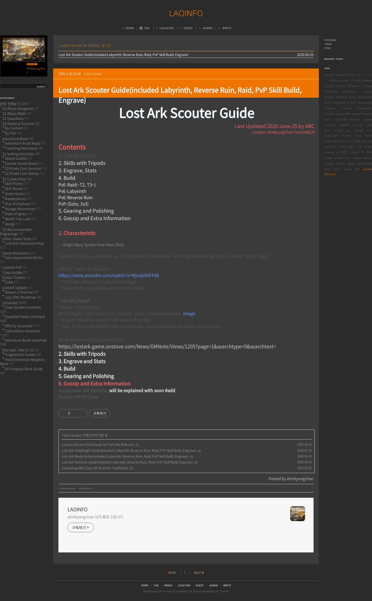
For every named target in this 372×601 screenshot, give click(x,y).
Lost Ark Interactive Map (22, 245)
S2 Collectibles (17, 178)
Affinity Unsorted (22, 325)
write (227, 585)
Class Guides (93, 74)
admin (213, 585)
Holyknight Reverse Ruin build (347, 136)
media (168, 585)
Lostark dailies (361, 158)
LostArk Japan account (340, 75)
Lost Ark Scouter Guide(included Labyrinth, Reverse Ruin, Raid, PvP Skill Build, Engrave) (123, 54)
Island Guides (18, 158)
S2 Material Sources (21, 123)
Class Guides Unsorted (20, 309)
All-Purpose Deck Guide (21, 370)
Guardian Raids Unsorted (22, 318)
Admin (205, 28)
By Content (16, 127)
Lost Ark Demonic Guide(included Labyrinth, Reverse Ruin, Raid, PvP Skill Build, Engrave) (127, 462)
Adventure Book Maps (25, 142)
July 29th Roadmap (23, 296)
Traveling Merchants (24, 148)
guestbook (200, 585)
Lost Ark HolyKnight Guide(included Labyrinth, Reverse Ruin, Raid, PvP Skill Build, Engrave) (128, 450)
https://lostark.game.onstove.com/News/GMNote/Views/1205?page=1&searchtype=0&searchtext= (167, 346)
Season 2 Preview (21, 291)
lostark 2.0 (363, 130)
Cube (11, 281)
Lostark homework (356, 108)
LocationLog (164, 28)
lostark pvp (342, 130)
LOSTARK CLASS (344, 103)
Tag (145, 28)
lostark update (339, 80)
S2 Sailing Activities (21, 153)
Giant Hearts (17, 193)
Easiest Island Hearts (24, 163)
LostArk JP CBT (335, 152)
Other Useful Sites (19, 238)
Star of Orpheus (20, 203)
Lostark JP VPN (360, 152)
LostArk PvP (14, 267)
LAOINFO (186, 12)
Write (224, 28)
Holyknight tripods (336, 141)
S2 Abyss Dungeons (20, 108)
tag (156, 585)
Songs (12, 223)
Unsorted (14, 302)
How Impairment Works (21, 259)
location (184, 585)
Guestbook (186, 28)
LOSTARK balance (346, 119)
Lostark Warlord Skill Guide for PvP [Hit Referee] (97, 444)
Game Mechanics (18, 252)
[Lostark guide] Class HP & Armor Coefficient (94, 468)
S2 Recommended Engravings (16, 231)
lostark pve (351, 169)
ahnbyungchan (153, 591)
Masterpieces (18, 198)
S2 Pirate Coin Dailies (24, 173)
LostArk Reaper (360, 80)
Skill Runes (16, 188)
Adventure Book (18, 138)
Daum (197, 591)
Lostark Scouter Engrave (342, 86)
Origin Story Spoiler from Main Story (93, 244)
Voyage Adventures (23, 208)
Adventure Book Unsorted (23, 342)
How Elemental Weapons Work (22, 361)
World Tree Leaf (20, 218)
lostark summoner (336, 158)
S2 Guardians (15, 118)
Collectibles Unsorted (20, 332)
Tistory (224, 591)
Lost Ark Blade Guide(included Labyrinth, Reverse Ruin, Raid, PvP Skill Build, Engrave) (124, 456)
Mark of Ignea (18, 213)
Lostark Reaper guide (340, 163)
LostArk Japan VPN (337, 114)
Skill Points (16, 183)
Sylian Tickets (16, 277)
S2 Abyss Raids (16, 113)
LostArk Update (17, 287)
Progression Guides (23, 354)
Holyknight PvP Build (355, 147)
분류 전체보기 (14, 103)
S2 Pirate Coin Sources (26, 168)
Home (127, 28)
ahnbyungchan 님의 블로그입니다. (95, 516)
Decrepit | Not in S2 (20, 349)
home (144, 585)
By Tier (13, 132)
